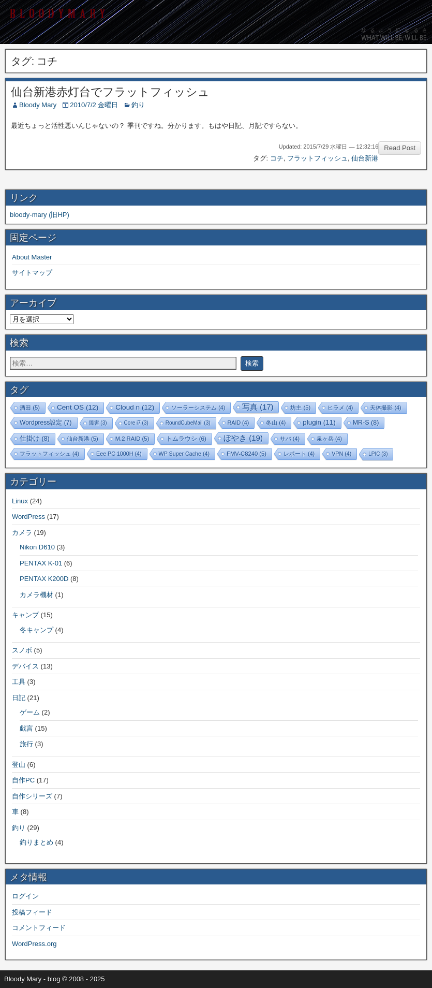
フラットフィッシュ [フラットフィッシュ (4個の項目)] (49, 454)
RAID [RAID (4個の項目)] (238, 422)
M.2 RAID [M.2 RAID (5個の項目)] (132, 438)
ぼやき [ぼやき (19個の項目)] (243, 437)
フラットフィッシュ (317, 158)
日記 (18, 698)
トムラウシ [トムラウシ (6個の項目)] (186, 438)
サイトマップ (32, 273)
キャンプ (25, 615)
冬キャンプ (36, 630)
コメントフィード (39, 928)
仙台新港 (364, 158)
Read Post (399, 148)
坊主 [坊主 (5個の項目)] (300, 407)
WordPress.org (34, 944)
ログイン (25, 896)
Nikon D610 (37, 547)
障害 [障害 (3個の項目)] (98, 423)
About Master (32, 257)
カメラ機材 (36, 595)
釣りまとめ (36, 842)
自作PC (23, 780)
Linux (20, 501)
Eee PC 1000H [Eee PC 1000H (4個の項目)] (118, 454)
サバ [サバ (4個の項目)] (290, 438)
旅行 (26, 744)
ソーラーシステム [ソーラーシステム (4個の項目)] (198, 407)
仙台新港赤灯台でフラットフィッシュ (110, 91)
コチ (277, 158)
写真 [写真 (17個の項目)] (257, 407)
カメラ (22, 532)
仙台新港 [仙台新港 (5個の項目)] (82, 438)
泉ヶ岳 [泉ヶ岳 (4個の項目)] (329, 438)
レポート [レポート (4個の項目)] (299, 454)
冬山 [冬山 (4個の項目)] (276, 422)
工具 (18, 682)
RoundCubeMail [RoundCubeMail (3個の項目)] (188, 423)
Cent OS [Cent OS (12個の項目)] (77, 407)
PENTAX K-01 (41, 563)
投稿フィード (32, 912)
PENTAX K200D (44, 579)
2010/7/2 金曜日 (94, 105)
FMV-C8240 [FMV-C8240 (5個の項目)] (246, 454)
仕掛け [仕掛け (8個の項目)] (35, 438)
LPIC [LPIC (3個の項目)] (378, 454)
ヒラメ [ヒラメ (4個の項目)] (340, 407)
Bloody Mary (37, 105)
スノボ (22, 650)
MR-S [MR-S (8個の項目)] (366, 422)
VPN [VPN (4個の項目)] (341, 454)
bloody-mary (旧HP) (39, 215)
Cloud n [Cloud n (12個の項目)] (134, 407)
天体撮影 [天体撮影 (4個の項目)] (385, 407)
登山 (18, 764)
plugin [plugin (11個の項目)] (319, 422)
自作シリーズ (32, 796)
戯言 (26, 728)
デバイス (25, 666)
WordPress (28, 516)
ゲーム (30, 712)
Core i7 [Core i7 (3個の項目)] (136, 423)
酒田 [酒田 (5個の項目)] (30, 407)
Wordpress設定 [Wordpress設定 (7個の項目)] (46, 422)
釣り (138, 105)
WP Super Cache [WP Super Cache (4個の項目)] (184, 454)
